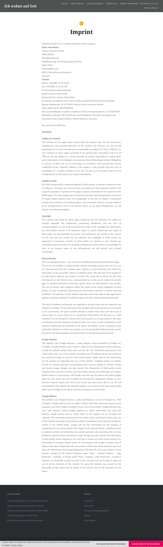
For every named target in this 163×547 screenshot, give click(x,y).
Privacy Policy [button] (17, 545)
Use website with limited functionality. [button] (111, 544)
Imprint (87, 515)
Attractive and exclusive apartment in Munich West (27, 510)
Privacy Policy (151, 8)
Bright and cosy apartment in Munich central (25, 520)
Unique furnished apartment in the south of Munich (27, 501)
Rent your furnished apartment (96, 510)
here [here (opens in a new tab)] (117, 262)
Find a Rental (77, 4)
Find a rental (89, 506)
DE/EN (65, 4)
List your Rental (95, 4)
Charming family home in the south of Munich (25, 506)
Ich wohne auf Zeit (21, 6)
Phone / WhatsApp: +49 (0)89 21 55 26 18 (139, 4)
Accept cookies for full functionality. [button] (146, 544)
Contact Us (111, 4)
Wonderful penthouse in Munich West (22, 515)
